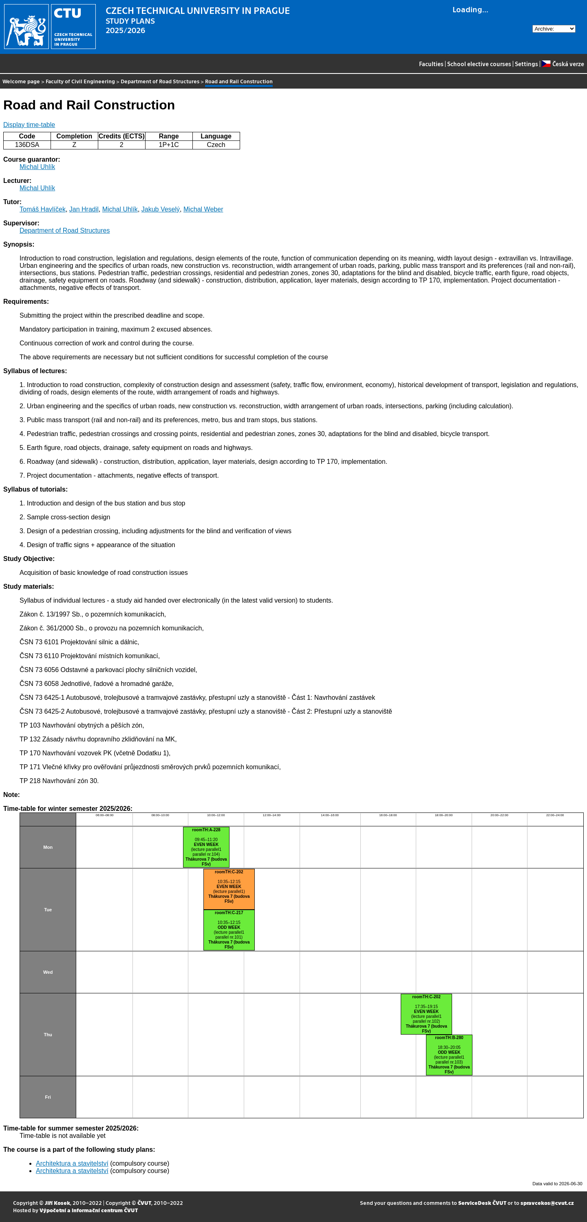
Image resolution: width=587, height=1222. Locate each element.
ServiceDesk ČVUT (482, 1203)
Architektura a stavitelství (72, 1163)
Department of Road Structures (160, 81)
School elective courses (479, 63)
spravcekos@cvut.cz (547, 1203)
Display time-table (29, 124)
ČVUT (144, 1203)
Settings (526, 63)
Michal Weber (203, 209)
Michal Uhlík (37, 166)
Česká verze (563, 63)
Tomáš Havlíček (43, 209)
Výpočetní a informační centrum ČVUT (89, 1210)
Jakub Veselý (160, 209)
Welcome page (21, 81)
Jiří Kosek (57, 1203)
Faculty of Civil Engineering (80, 81)
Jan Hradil (84, 209)
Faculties (431, 63)
